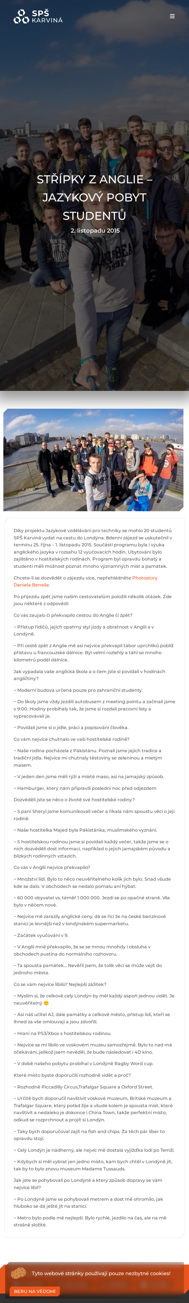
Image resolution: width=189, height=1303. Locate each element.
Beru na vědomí (34, 1291)
